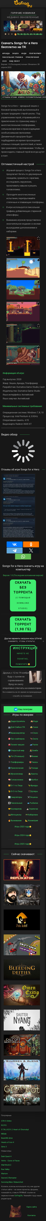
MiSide (4, 1134)
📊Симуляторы (15, 797)
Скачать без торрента (23, 595)
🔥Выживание (15, 820)
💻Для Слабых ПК (16, 727)
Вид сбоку (14, 61)
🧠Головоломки (15, 780)
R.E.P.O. (4, 1125)
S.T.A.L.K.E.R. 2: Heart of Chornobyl (15, 1130)
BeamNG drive (7, 1138)
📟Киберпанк (31, 815)
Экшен (15, 53)
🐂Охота (34, 739)
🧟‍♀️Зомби (34, 750)
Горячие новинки (23, 13)
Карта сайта (32, 1207)
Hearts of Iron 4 (7, 1142)
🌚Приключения (15, 768)
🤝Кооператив (15, 809)
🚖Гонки (34, 727)
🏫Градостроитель (16, 721)
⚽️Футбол (33, 780)
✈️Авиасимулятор (16, 733)
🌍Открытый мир (16, 750)
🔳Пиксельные (15, 803)
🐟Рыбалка (32, 803)
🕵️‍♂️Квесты (33, 774)
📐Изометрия (31, 820)
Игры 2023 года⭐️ (23, 826)
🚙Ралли (34, 744)
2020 (4, 61)
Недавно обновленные (23, 17)
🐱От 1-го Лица (15, 785)
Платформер (35, 53)
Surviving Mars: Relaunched (12, 1182)
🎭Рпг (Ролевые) (16, 756)
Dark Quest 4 (6, 1156)
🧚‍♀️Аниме (33, 756)
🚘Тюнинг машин (16, 744)
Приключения (32, 57)
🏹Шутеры (33, 791)
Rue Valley (5, 1169)
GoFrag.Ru (18, 1196)
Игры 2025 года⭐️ (23, 844)
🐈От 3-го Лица (15, 791)
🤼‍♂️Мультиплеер (15, 774)
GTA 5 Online (6, 1121)
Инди (23, 53)
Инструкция (24, 655)
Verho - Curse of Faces (10, 1161)
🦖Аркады (33, 785)
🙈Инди (34, 721)
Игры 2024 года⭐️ (23, 835)
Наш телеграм (23, 709)
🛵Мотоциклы (14, 815)
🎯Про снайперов (16, 739)
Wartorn (4, 1174)
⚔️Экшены (32, 797)
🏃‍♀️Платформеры (16, 762)
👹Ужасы (33, 762)
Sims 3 (4, 1147)
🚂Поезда (33, 768)
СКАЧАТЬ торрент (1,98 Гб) (23, 624)
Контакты (32, 1215)
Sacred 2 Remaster (9, 1178)
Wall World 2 (6, 1165)
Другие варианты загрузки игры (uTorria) (23, 639)
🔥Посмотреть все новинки (28, 34)
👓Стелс (34, 733)
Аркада (6, 53)
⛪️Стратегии (32, 809)
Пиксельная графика (12, 57)
